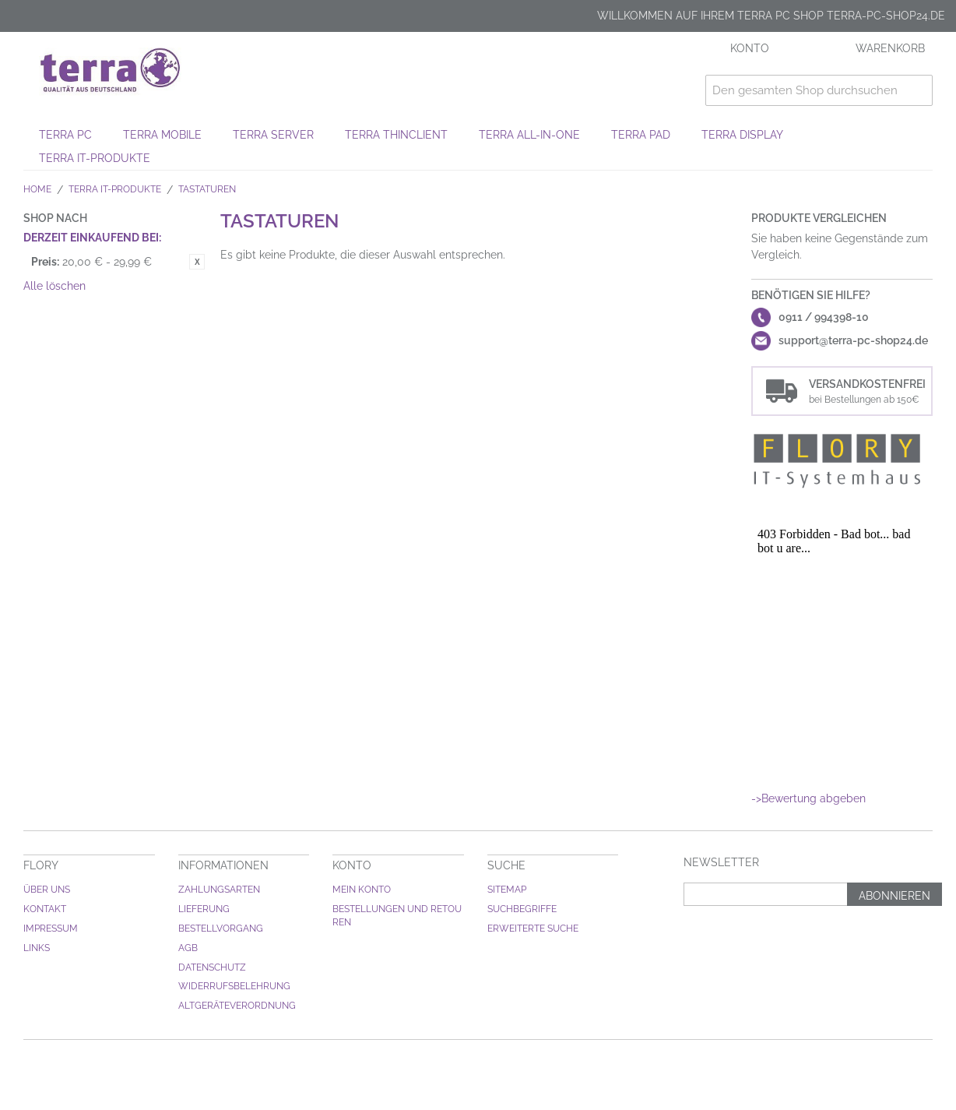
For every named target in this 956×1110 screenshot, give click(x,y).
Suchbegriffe (522, 909)
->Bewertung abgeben (808, 798)
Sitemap (506, 889)
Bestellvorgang (220, 928)
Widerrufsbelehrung (234, 986)
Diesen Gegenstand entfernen (197, 262)
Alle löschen (54, 286)
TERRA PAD (640, 135)
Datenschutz (212, 967)
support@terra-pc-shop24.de (853, 340)
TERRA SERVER (273, 135)
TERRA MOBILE (162, 135)
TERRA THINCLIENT (396, 135)
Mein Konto (361, 889)
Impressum (50, 928)
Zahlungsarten (219, 889)
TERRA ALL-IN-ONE (529, 135)
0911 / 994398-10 (824, 317)
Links (36, 948)
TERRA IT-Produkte (94, 158)
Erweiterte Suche (532, 928)
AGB (188, 948)
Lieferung (204, 909)
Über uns (46, 889)
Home (37, 189)
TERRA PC (65, 135)
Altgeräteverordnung (237, 1005)
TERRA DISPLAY (742, 135)
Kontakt (44, 909)
